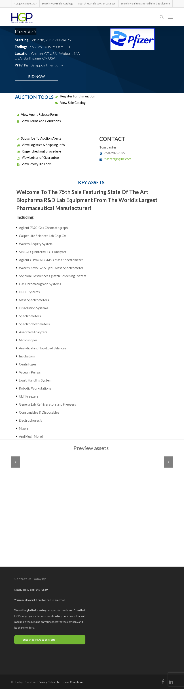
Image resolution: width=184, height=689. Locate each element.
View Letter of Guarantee (38, 157)
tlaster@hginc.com (117, 159)
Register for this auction (75, 96)
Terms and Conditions (70, 682)
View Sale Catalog (70, 103)
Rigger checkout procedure (39, 151)
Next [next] (168, 462)
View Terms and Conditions (39, 121)
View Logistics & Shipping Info (41, 145)
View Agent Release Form (37, 114)
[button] (170, 17)
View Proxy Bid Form (34, 164)
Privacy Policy (47, 682)
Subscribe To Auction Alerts (39, 138)
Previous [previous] (15, 462)
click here (36, 600)
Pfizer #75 (25, 31)
